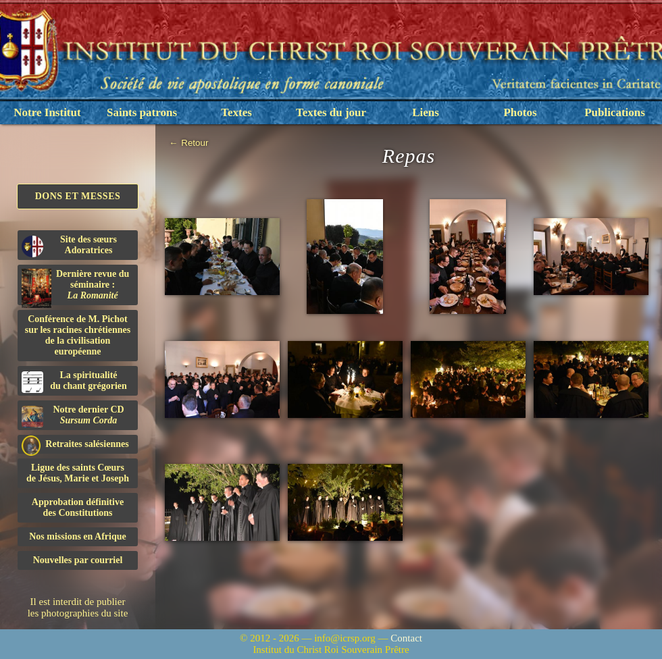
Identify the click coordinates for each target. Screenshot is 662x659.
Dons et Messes (78, 196)
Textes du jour (331, 112)
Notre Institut (47, 112)
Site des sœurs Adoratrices (69, 245)
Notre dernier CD (73, 415)
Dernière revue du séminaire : (75, 287)
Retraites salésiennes (75, 445)
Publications (614, 112)
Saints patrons (142, 112)
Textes (236, 112)
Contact (406, 638)
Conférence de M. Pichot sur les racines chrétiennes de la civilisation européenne (77, 335)
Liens (425, 112)
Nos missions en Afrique (77, 536)
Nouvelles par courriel (78, 560)
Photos (519, 112)
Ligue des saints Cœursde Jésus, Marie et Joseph (77, 473)
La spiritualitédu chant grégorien (74, 381)
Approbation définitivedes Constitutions (78, 507)
